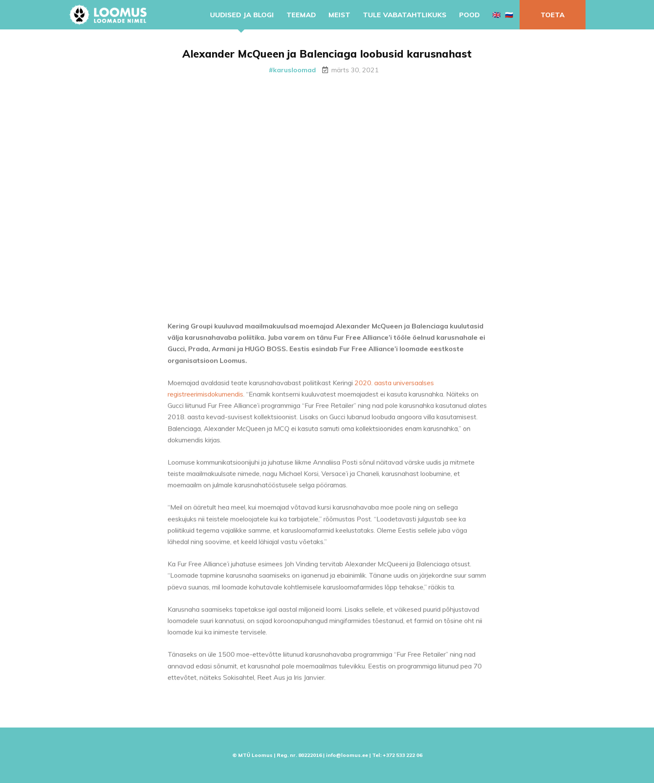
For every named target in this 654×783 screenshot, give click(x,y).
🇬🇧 (496, 15)
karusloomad (294, 70)
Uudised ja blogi (242, 15)
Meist (339, 15)
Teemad (301, 15)
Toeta (553, 15)
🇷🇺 (509, 15)
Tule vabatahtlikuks (405, 15)
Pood (469, 15)
